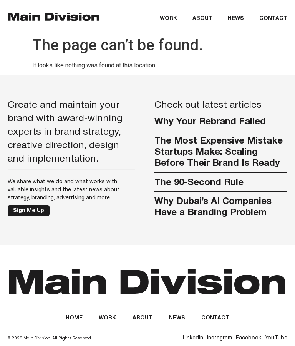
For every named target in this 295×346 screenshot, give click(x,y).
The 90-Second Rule (199, 183)
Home (74, 318)
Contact (273, 18)
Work (168, 18)
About (202, 18)
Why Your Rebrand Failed (210, 122)
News (236, 18)
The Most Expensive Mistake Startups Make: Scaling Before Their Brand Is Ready (218, 152)
